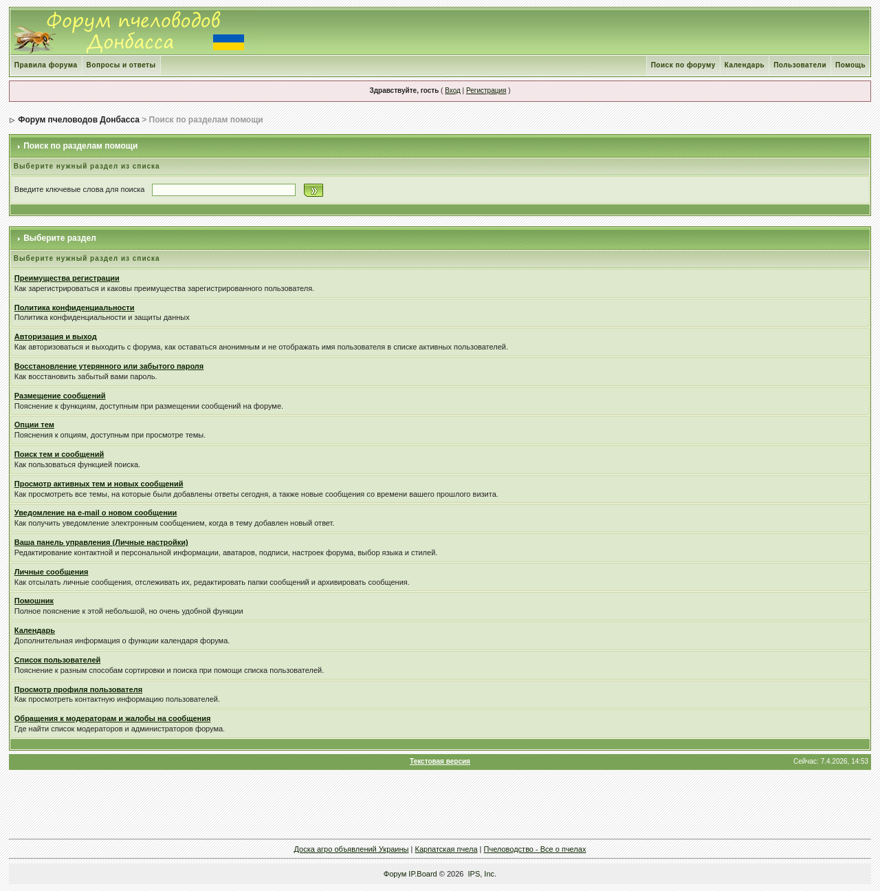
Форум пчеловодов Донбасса (79, 120)
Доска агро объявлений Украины (351, 849)
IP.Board (422, 874)
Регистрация (486, 90)
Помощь (850, 65)
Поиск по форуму (683, 65)
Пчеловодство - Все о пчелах (535, 849)
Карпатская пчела (446, 849)
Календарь (744, 65)
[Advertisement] (440, 804)
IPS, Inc (481, 874)
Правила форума (46, 65)
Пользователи (799, 65)
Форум (395, 874)
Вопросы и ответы (121, 65)
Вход (453, 90)
